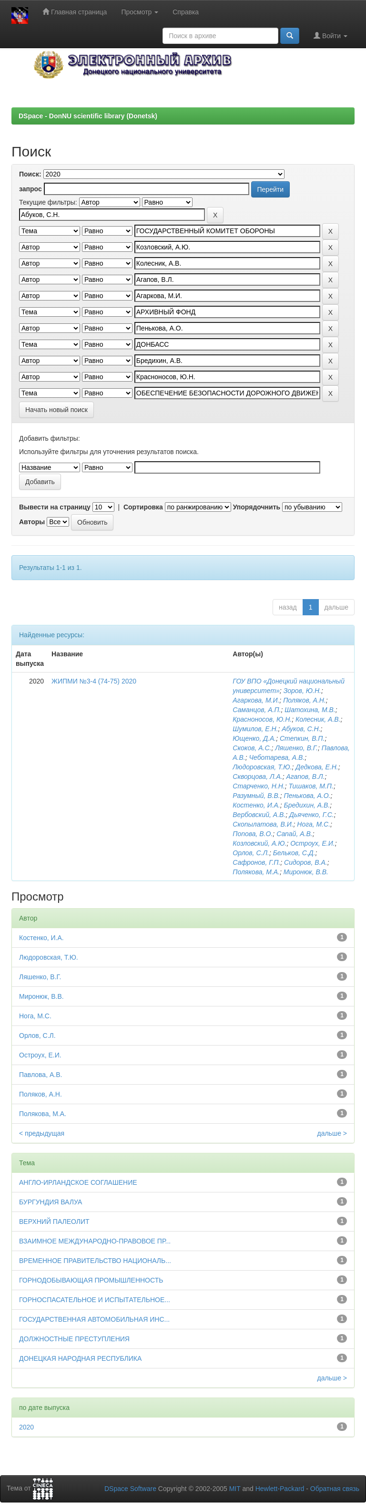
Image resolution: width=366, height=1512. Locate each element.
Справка (186, 12)
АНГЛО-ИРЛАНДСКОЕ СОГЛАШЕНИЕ (78, 1182)
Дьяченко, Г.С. (311, 814)
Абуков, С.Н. (301, 729)
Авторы (32, 522)
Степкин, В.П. (302, 738)
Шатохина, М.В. (310, 710)
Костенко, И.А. (256, 805)
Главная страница (74, 12)
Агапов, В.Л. (305, 776)
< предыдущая (41, 1133)
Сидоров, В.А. (305, 862)
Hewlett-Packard (280, 1488)
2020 (26, 1427)
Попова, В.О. (253, 834)
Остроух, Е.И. (312, 843)
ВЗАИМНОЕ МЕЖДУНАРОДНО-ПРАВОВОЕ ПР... (95, 1241)
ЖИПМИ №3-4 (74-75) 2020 (93, 681)
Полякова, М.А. (256, 872)
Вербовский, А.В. (259, 814)
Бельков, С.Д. (294, 853)
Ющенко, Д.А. (254, 738)
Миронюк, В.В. (306, 872)
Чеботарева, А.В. (277, 757)
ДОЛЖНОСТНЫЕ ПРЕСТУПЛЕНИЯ (74, 1339)
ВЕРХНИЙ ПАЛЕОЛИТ (54, 1221)
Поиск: (30, 174)
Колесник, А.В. (318, 719)
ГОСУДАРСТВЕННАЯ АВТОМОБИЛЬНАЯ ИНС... (94, 1319)
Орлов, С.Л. (251, 853)
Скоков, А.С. (252, 748)
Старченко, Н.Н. (259, 786)
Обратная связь (334, 1488)
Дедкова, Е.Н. (316, 767)
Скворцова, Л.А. (257, 776)
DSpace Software (130, 1488)
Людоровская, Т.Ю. (262, 767)
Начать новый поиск (56, 410)
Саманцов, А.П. (257, 710)
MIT (235, 1488)
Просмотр (139, 12)
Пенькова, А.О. (307, 795)
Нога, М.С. (313, 824)
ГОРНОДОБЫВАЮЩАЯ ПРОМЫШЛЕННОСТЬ (91, 1280)
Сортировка (143, 507)
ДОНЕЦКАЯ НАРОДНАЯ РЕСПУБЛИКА (80, 1358)
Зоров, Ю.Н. (302, 690)
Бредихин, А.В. (307, 805)
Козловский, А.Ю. (259, 843)
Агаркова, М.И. (256, 700)
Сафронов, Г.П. (256, 862)
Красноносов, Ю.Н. (262, 719)
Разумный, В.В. (256, 795)
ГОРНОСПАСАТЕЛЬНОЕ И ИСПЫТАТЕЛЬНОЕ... (94, 1300)
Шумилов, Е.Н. (255, 729)
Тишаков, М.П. (311, 786)
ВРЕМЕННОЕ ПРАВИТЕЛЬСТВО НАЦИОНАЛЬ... (95, 1260)
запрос (30, 189)
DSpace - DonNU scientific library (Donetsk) (88, 116)
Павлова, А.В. (40, 1074)
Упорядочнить (256, 507)
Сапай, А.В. (294, 834)
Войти (330, 35)
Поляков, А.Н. (304, 700)
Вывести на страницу (55, 507)
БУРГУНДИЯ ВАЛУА (50, 1202)
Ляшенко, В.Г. (296, 748)
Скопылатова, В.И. (263, 824)
